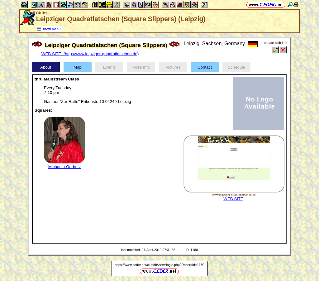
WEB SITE (233, 198)
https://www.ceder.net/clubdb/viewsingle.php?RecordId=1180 (159, 265)
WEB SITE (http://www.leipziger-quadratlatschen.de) (90, 53)
